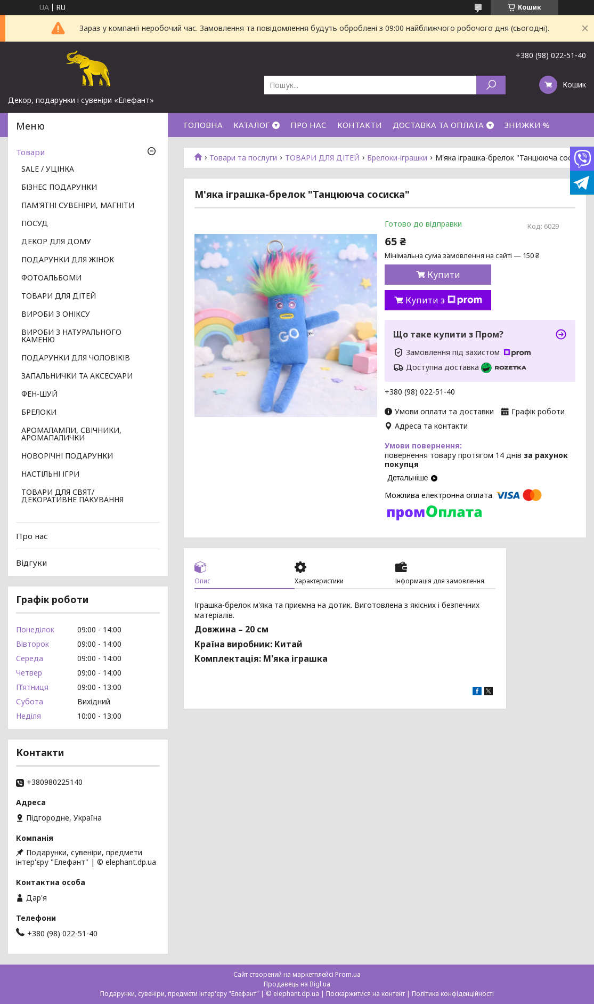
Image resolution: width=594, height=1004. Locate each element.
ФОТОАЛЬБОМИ (51, 278)
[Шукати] (491, 85)
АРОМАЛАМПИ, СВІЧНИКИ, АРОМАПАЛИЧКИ (71, 435)
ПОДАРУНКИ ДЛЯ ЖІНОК (67, 260)
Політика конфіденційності (453, 993)
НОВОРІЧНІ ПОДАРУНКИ (67, 456)
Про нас (32, 536)
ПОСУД (34, 224)
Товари (30, 152)
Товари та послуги (243, 158)
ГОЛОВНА (203, 124)
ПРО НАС (308, 124)
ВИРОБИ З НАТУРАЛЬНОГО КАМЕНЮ (71, 336)
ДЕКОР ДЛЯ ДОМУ (56, 242)
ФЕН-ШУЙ (39, 394)
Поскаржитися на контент (365, 993)
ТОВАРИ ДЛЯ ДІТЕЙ (322, 158)
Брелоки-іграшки (397, 158)
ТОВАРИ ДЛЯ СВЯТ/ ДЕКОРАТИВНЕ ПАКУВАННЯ (72, 496)
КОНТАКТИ (359, 124)
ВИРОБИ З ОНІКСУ (55, 314)
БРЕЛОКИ (38, 412)
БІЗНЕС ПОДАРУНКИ (59, 187)
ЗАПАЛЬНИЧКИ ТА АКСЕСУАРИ (77, 376)
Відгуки (31, 562)
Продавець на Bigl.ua (297, 984)
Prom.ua (348, 974)
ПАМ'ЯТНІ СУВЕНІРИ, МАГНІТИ (77, 206)
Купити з (443, 300)
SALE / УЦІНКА (47, 169)
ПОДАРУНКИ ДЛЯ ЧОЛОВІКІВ (75, 358)
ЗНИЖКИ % (527, 124)
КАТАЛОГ (251, 124)
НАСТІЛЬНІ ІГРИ (50, 474)
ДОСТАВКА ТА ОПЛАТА (438, 124)
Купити (443, 274)
